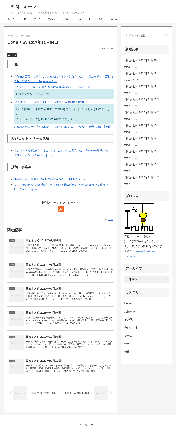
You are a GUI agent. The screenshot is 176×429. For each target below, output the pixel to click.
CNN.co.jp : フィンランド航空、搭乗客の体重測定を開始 (49, 101)
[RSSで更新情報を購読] (61, 209)
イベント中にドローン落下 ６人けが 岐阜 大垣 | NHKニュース (52, 86)
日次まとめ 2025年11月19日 (141, 73)
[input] (146, 35)
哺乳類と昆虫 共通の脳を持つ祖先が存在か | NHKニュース (50, 179)
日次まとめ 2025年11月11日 (141, 177)
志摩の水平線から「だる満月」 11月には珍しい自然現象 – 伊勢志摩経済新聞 (62, 126)
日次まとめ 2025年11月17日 (141, 99)
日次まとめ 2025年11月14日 (141, 138)
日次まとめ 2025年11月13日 (141, 151)
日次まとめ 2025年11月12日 (141, 164)
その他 (12, 55)
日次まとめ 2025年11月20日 (141, 60)
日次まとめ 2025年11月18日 (141, 86)
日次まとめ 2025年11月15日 (141, 125)
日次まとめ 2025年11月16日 (141, 112)
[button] (166, 35)
